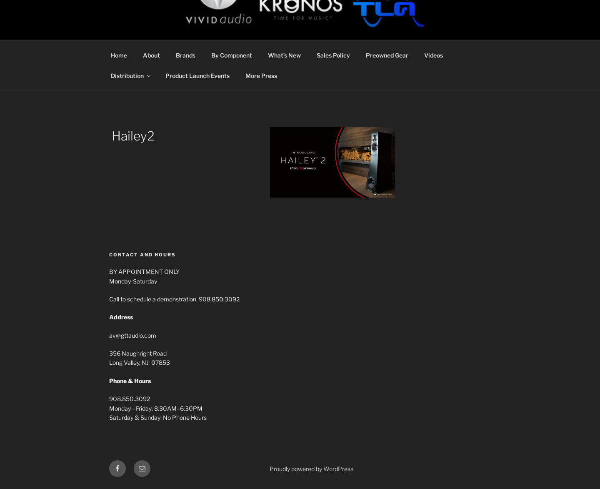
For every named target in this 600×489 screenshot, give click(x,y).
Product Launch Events (197, 75)
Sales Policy (333, 55)
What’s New (284, 55)
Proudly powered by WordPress (311, 468)
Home (119, 55)
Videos (433, 55)
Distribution (131, 75)
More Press (261, 75)
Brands (185, 55)
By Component (231, 55)
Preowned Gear (387, 55)
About (151, 55)
